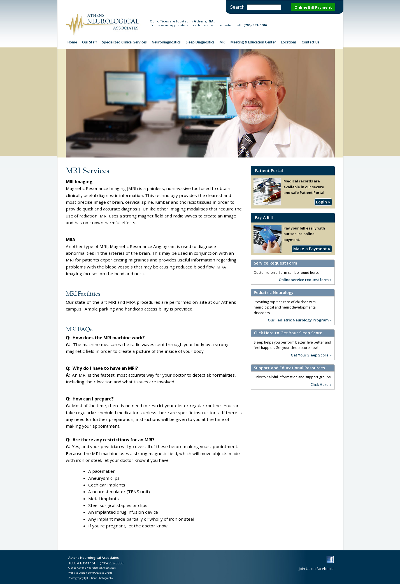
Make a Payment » (311, 248)
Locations (289, 42)
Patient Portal (269, 170)
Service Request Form (275, 263)
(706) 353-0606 (255, 25)
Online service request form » (305, 279)
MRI (222, 42)
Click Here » (321, 384)
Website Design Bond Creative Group (90, 572)
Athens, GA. (204, 21)
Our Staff (89, 42)
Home (72, 42)
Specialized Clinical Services (124, 42)
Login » (323, 202)
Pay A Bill (264, 217)
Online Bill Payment (313, 7)
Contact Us (310, 42)
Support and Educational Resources (289, 368)
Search (237, 7)
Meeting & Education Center (253, 42)
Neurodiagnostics (166, 42)
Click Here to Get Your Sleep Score (288, 333)
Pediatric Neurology (274, 293)
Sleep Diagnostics (200, 42)
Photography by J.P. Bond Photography (90, 578)
